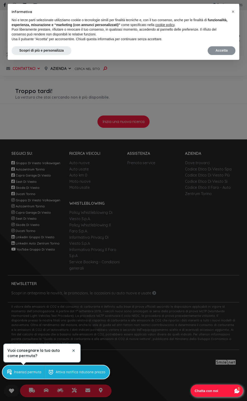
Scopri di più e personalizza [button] (41, 50)
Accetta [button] (221, 50)
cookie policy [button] (164, 25)
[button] (233, 11)
